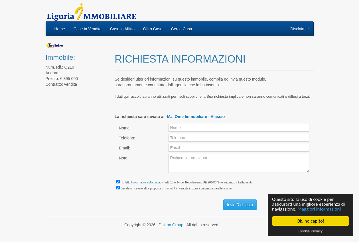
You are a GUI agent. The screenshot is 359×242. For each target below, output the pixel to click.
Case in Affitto (122, 29)
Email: (124, 148)
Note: (123, 158)
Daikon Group (171, 225)
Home (59, 29)
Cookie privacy (310, 231)
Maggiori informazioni (319, 209)
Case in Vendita (88, 29)
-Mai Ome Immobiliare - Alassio (195, 116)
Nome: (125, 128)
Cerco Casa (181, 29)
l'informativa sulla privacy (147, 182)
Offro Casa (152, 29)
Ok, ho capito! (310, 221)
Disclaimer (299, 29)
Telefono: (127, 138)
